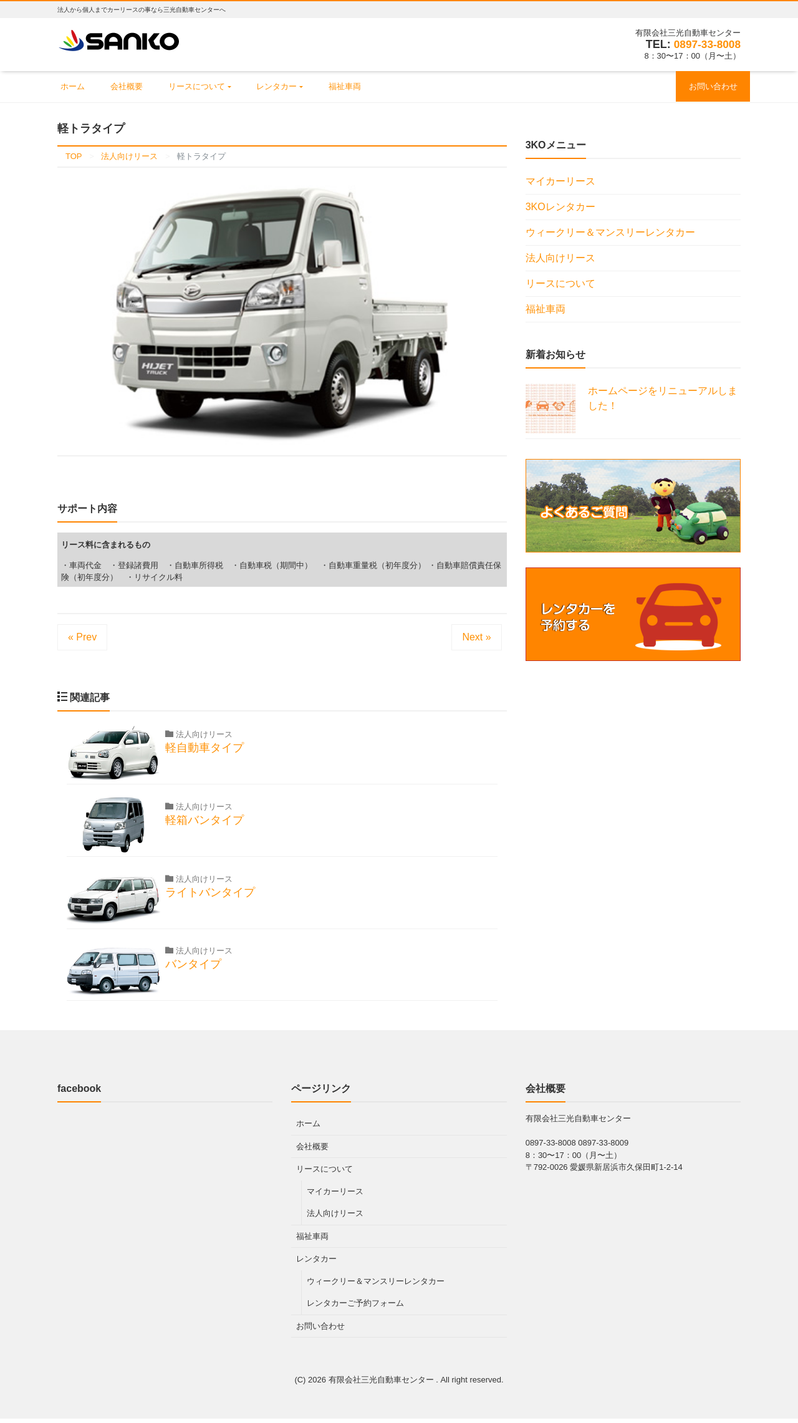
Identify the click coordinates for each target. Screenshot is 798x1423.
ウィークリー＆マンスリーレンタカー (610, 233)
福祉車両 (369, 87)
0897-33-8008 (706, 44)
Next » (476, 638)
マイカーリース (560, 182)
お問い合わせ (710, 87)
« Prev (82, 638)
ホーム (76, 87)
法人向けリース (560, 259)
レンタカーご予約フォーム (355, 1307)
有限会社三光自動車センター (382, 1384)
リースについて (210, 87)
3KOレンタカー (560, 208)
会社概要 (135, 87)
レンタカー (296, 87)
